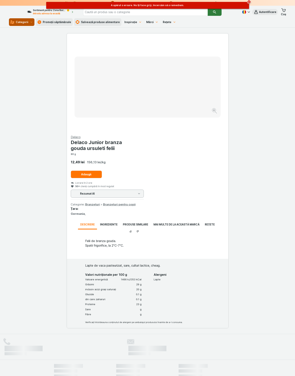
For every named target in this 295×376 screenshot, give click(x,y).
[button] (265, 12)
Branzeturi (173, 113)
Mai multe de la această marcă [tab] (176, 132)
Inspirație (133, 22)
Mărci (152, 22)
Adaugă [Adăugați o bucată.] (167, 82)
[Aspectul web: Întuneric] (166, 368)
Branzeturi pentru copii (200, 113)
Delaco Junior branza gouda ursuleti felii (177, 53)
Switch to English (154, 352)
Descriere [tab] (87, 132)
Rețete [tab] (210, 132)
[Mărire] (134, 99)
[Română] (246, 12)
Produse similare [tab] (135, 132)
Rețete (169, 22)
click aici (101, 343)
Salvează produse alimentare (98, 22)
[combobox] (156, 12)
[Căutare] (225, 12)
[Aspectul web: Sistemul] (128, 368)
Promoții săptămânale (54, 22)
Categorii (21, 22)
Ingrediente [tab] (109, 132)
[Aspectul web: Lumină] (147, 368)
